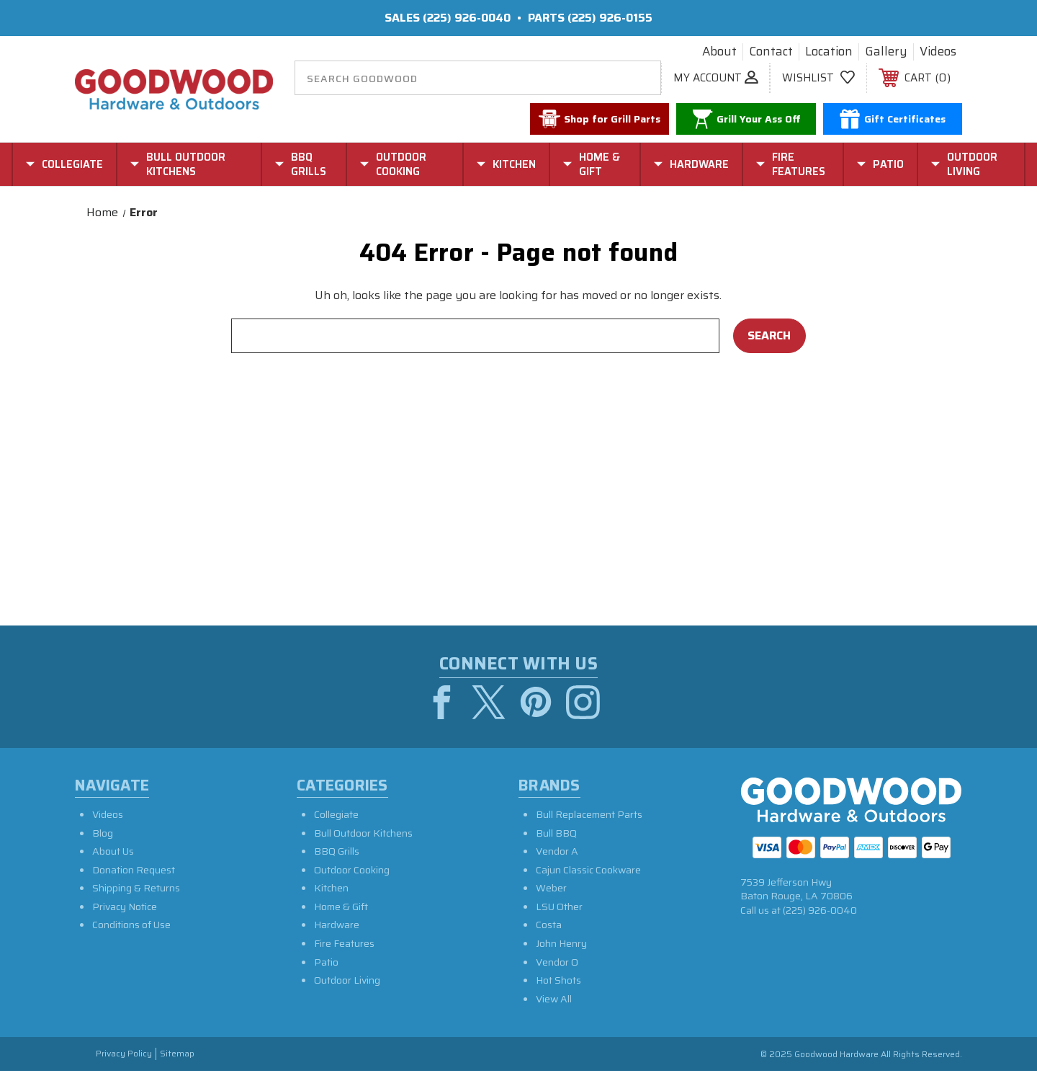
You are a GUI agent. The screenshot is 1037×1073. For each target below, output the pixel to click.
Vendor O (557, 964)
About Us (113, 853)
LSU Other (559, 909)
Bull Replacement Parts (589, 816)
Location (829, 52)
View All (554, 1001)
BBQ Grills (336, 853)
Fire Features (344, 945)
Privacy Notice (124, 909)
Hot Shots (558, 982)
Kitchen (331, 890)
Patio (326, 964)
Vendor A (557, 853)
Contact (771, 52)
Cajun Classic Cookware (588, 872)
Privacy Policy (124, 1056)
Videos (938, 52)
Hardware (336, 927)
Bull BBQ (556, 834)
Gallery (886, 52)
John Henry (561, 945)
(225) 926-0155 (609, 18)
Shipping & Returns (136, 890)
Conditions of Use (131, 927)
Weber (551, 890)
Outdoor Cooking (352, 872)
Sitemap (177, 1056)
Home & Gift (341, 909)
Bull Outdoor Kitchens (363, 834)
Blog (102, 834)
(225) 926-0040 (467, 18)
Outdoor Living (347, 982)
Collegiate (336, 816)
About (719, 52)
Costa (549, 927)
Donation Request (133, 872)
